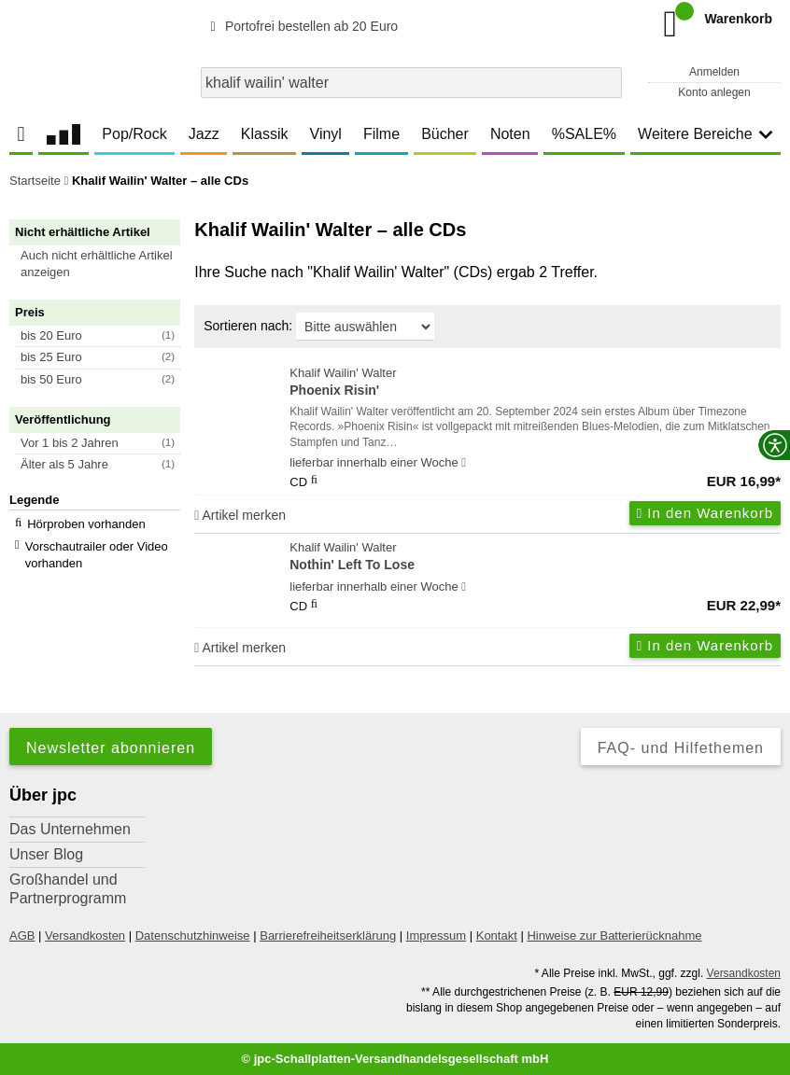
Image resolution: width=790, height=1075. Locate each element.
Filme (381, 134)
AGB (22, 935)
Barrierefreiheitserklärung (328, 935)
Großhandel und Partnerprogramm (67, 889)
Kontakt (496, 935)
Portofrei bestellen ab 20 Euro (301, 26)
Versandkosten (85, 935)
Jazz (204, 134)
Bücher (445, 134)
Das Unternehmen (70, 829)
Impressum (436, 935)
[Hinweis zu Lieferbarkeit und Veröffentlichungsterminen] (463, 462)
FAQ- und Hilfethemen (681, 748)
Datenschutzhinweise (192, 935)
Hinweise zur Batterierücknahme (614, 935)
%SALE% (584, 134)
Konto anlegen (714, 92)
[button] (103, 264)
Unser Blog (46, 854)
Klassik (265, 134)
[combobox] (411, 82)
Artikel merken (240, 515)
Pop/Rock (134, 134)
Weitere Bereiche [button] (705, 134)
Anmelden (714, 71)
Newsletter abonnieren (110, 748)
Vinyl (326, 134)
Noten (510, 134)
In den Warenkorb (705, 513)
